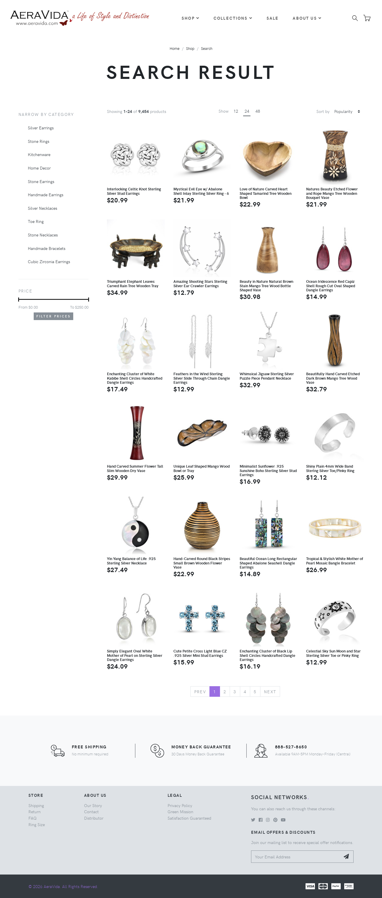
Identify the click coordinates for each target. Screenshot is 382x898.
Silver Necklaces (42, 208)
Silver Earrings (41, 128)
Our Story (93, 805)
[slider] (18, 299)
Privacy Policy (180, 805)
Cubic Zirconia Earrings (49, 261)
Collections (233, 18)
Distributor (93, 818)
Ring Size (36, 824)
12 (235, 111)
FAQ (32, 818)
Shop (190, 18)
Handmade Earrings (45, 194)
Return (34, 811)
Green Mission (180, 811)
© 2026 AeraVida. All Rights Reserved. (63, 886)
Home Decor (39, 168)
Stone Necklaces (43, 235)
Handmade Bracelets (46, 248)
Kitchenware (39, 154)
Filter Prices (53, 316)
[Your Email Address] (295, 856)
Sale (273, 18)
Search (206, 48)
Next (270, 691)
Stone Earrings (41, 181)
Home (175, 48)
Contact (91, 811)
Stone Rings (38, 141)
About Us (307, 18)
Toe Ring (36, 221)
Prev (200, 691)
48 (257, 111)
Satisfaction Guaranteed (189, 818)
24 (247, 111)
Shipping (36, 805)
